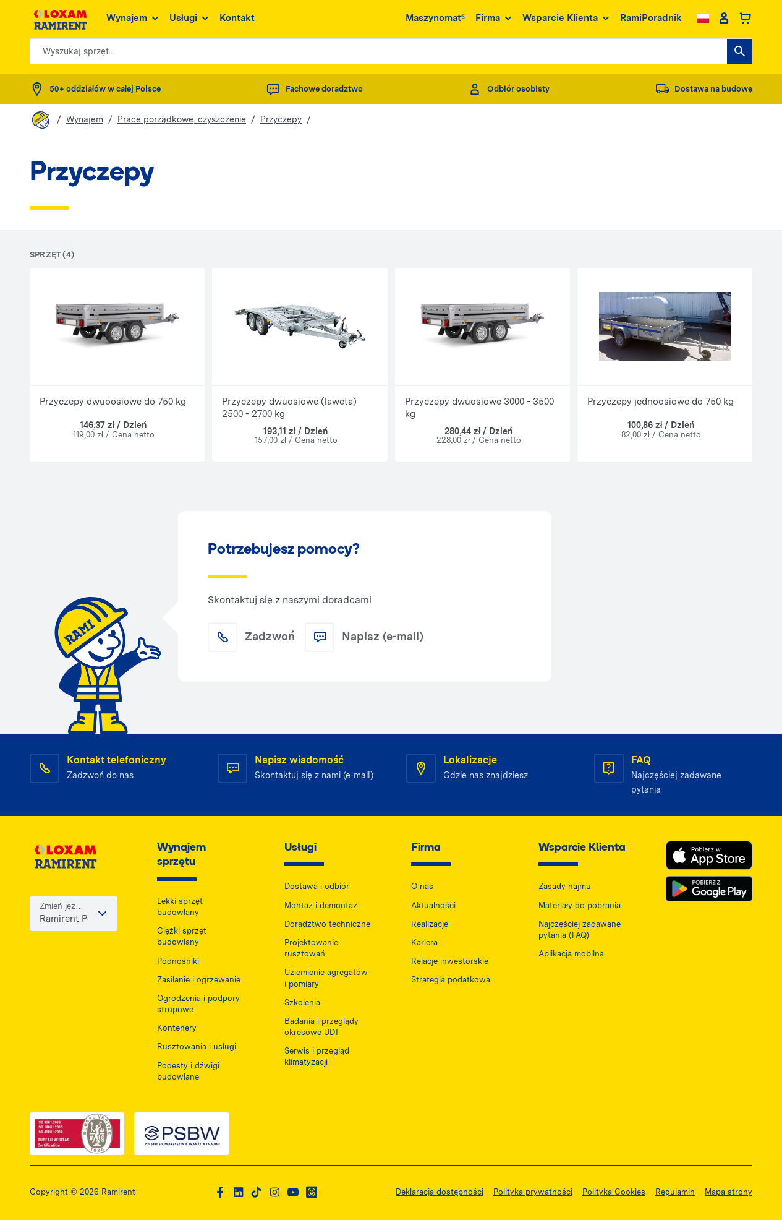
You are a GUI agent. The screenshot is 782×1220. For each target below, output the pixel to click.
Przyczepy (281, 119)
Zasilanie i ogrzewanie (198, 979)
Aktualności (433, 905)
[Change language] (703, 18)
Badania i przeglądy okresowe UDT (321, 1026)
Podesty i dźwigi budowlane (188, 1071)
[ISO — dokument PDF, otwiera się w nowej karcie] (77, 1133)
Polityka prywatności (532, 1191)
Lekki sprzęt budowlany (180, 906)
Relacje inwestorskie (449, 961)
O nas (422, 886)
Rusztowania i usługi (196, 1046)
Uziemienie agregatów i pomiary (326, 978)
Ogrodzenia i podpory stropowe (198, 1004)
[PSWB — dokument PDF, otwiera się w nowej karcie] (181, 1133)
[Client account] (723, 18)
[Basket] (745, 18)
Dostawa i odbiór (316, 886)
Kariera (424, 942)
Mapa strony (728, 1191)
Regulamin (675, 1191)
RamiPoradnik (651, 18)
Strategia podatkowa (450, 979)
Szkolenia (302, 1002)
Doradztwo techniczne (327, 924)
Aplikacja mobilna (571, 953)
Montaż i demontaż (320, 905)
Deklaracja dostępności (439, 1191)
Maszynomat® (435, 18)
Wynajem (132, 18)
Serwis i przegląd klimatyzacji (316, 1056)
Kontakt (237, 18)
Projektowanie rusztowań (311, 948)
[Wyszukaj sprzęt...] (739, 51)
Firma (493, 18)
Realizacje (429, 924)
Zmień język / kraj (62, 907)
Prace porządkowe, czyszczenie (181, 119)
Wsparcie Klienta (566, 18)
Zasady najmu (564, 886)
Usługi (189, 18)
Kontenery (177, 1028)
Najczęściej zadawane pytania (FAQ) (579, 929)
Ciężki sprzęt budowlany (181, 936)
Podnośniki (178, 961)
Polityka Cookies (613, 1191)
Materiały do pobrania (579, 905)
